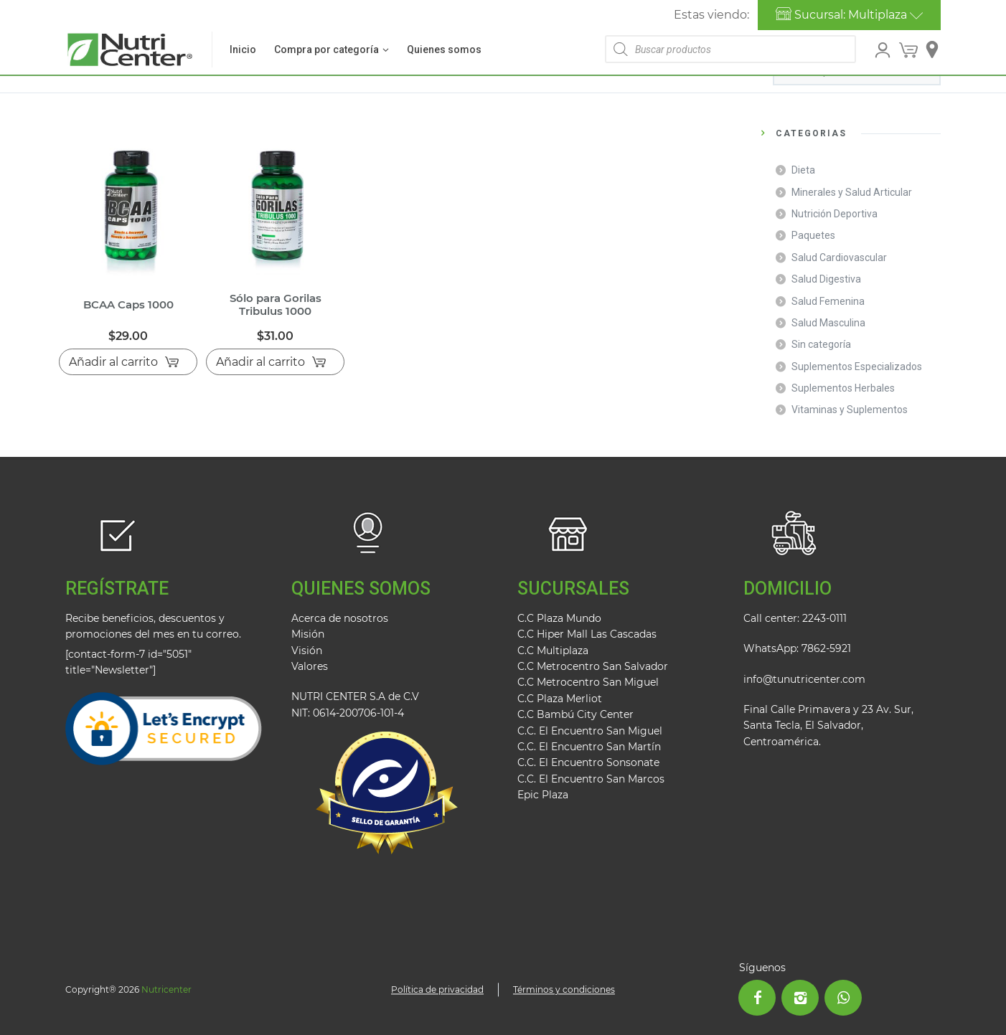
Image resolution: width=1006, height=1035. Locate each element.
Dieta (803, 170)
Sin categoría (821, 344)
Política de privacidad (437, 989)
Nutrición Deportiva (834, 213)
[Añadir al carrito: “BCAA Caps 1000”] (128, 362)
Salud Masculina (828, 323)
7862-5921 (826, 648)
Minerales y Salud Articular (851, 192)
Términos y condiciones (564, 989)
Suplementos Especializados (856, 366)
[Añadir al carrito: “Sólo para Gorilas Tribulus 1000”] (275, 362)
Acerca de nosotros (339, 618)
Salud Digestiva (826, 279)
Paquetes (813, 235)
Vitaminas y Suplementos (849, 409)
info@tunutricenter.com (804, 679)
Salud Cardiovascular (839, 257)
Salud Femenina (828, 301)
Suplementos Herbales (843, 388)
